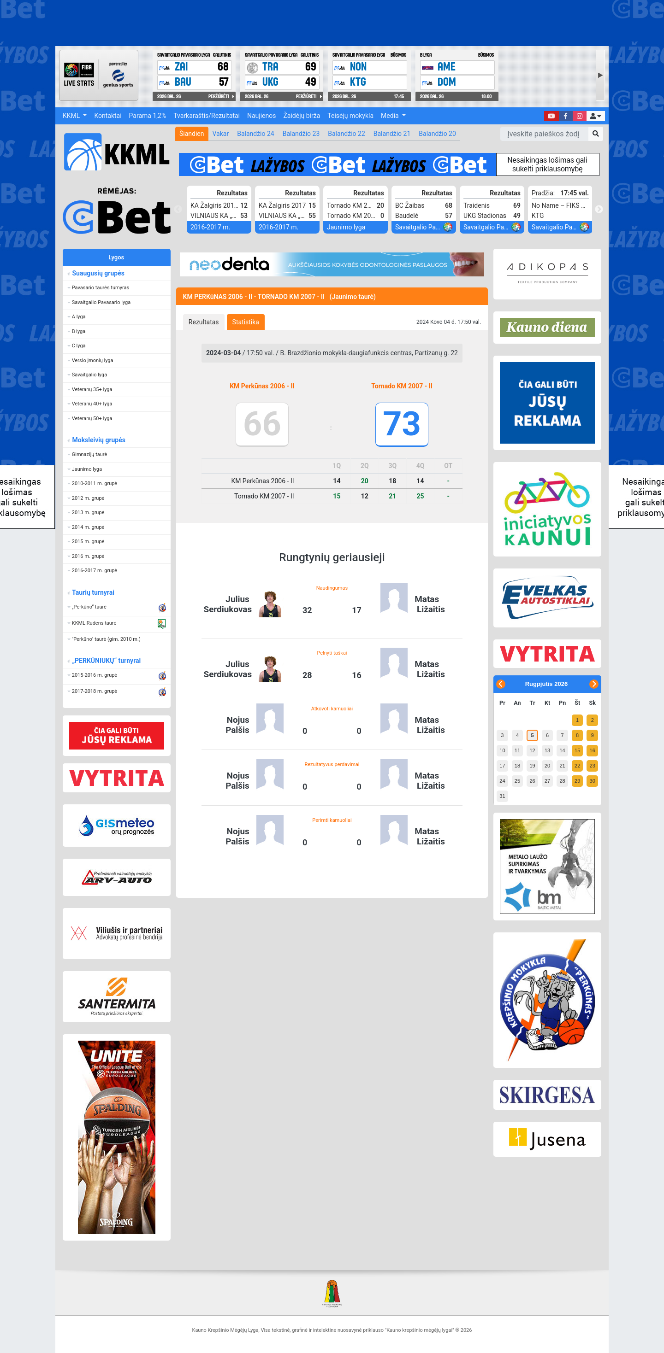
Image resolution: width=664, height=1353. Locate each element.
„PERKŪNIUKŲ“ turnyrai (106, 660)
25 (517, 781)
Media (390, 115)
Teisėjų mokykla (350, 115)
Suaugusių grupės (98, 273)
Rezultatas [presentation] (204, 322)
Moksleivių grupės (98, 440)
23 (592, 765)
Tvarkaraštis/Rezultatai (206, 115)
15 (577, 750)
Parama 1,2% (147, 115)
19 (532, 765)
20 (547, 765)
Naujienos (261, 115)
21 (562, 765)
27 (547, 781)
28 (562, 781)
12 (532, 750)
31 (502, 796)
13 (547, 750)
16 (592, 750)
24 (502, 781)
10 (502, 750)
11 (517, 750)
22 (577, 765)
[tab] (204, 322)
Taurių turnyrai (93, 592)
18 (517, 765)
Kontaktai (107, 115)
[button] (596, 116)
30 (592, 781)
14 (562, 750)
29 (577, 781)
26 (532, 781)
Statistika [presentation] (245, 322)
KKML (72, 115)
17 (502, 765)
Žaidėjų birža (301, 115)
